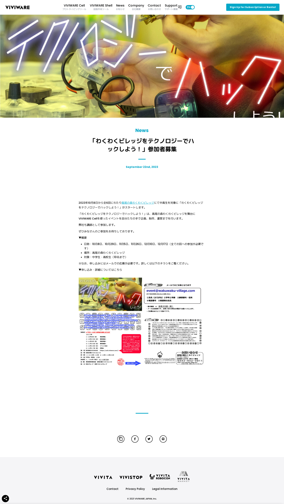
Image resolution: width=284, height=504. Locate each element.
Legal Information (165, 489)
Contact (112, 489)
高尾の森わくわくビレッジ (138, 203)
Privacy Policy (135, 489)
